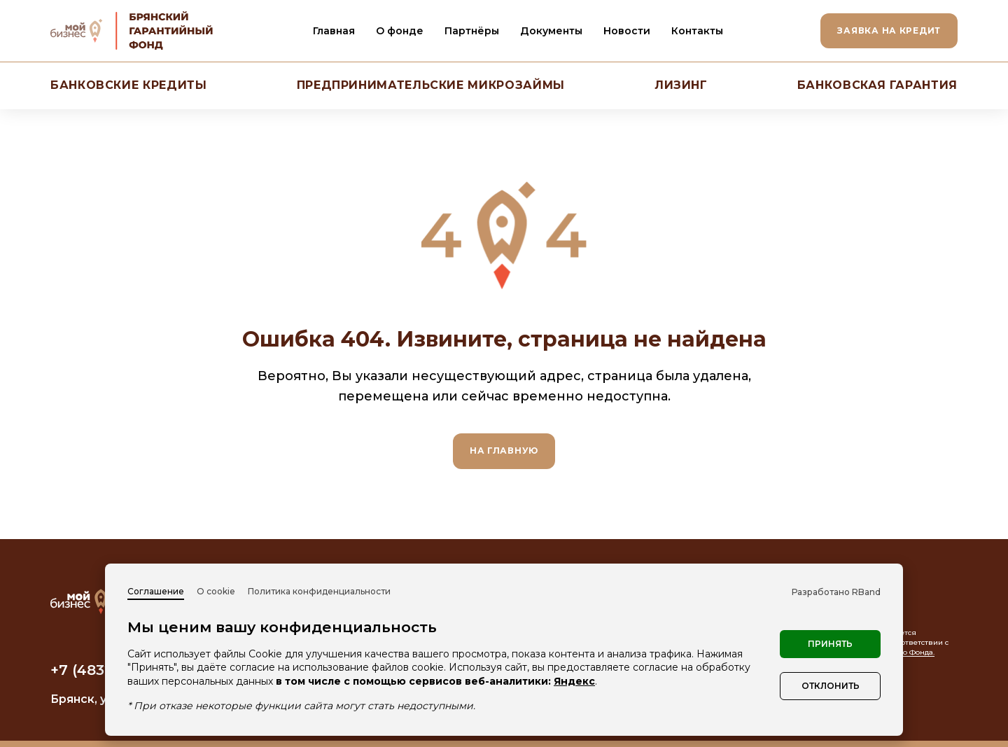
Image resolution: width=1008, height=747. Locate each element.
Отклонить (831, 685)
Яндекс (574, 681)
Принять (830, 643)
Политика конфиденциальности (319, 591)
